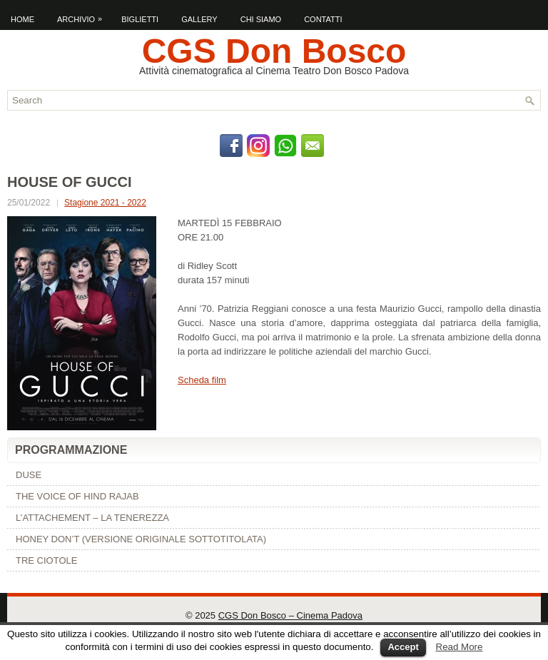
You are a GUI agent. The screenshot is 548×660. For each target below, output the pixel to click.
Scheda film (202, 380)
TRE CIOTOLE (46, 560)
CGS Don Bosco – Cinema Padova (290, 615)
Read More (459, 646)
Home (22, 19)
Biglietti (139, 19)
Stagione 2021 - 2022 (105, 203)
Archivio (83, 16)
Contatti (323, 19)
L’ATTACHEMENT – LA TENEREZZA (92, 517)
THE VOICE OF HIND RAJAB (77, 496)
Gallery (199, 19)
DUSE (28, 474)
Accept (402, 646)
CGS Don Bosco (274, 51)
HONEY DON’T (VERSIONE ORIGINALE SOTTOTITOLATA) (141, 539)
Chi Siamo (260, 19)
